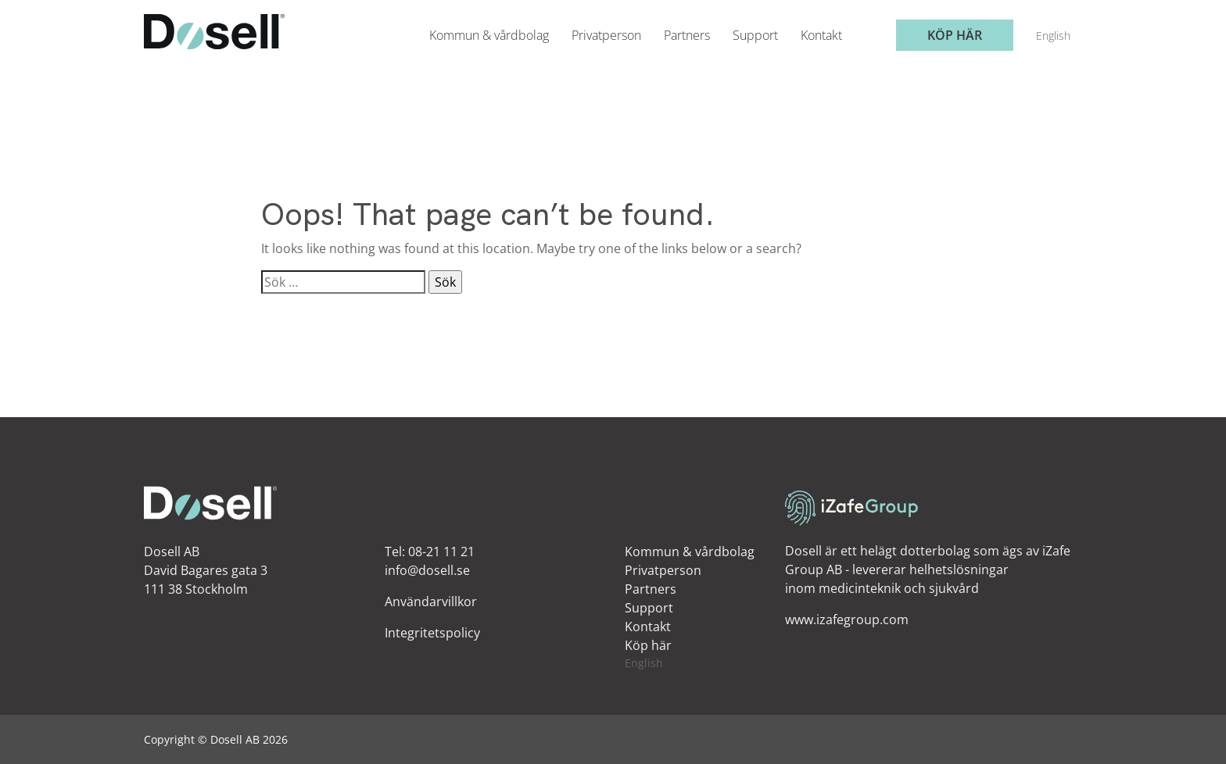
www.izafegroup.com (847, 619)
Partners (687, 35)
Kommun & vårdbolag (489, 35)
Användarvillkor (431, 601)
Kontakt (821, 35)
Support (755, 35)
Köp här (954, 35)
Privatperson (606, 35)
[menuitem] (1053, 36)
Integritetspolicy (432, 632)
